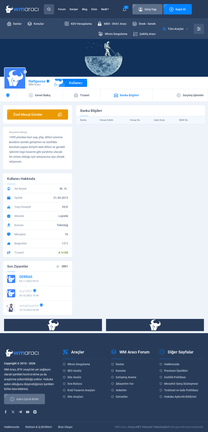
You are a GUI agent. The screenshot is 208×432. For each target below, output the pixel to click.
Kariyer (74, 9)
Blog (84, 9)
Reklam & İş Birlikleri (38, 427)
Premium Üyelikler (176, 370)
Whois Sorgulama (78, 364)
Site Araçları (75, 396)
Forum (62, 9)
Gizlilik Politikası (175, 377)
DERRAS (25, 277)
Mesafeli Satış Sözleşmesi (181, 383)
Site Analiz (74, 377)
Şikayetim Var (125, 383)
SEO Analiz (74, 370)
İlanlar (120, 364)
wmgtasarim (29, 305)
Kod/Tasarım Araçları (81, 390)
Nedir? (105, 9)
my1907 (25, 291)
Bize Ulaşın (65, 427)
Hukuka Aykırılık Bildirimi (180, 396)
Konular (121, 370)
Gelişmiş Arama (126, 377)
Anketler (121, 390)
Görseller (122, 396)
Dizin (94, 9)
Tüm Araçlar (175, 29)
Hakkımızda (171, 364)
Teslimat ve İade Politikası (181, 390)
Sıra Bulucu (74, 383)
